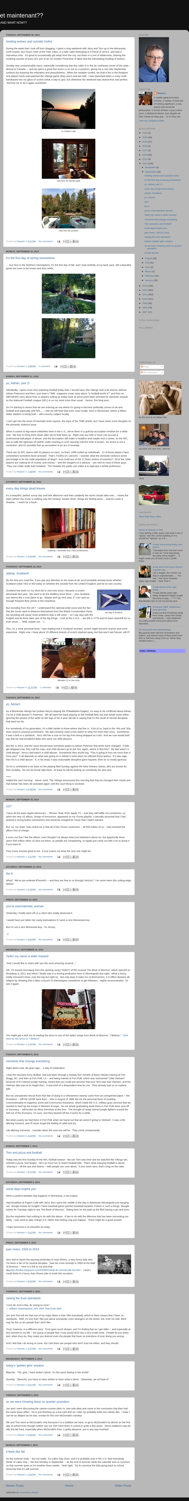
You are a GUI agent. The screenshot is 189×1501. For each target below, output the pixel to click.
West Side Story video (150, 516)
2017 (145, 150)
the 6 (9, 873)
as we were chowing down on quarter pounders (37, 1401)
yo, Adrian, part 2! (18, 383)
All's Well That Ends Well (47, 1308)
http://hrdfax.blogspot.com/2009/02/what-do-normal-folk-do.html (45, 1270)
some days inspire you (21, 1189)
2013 (145, 286)
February (150, 276)
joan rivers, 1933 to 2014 (22, 1249)
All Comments (149, 372)
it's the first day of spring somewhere (30, 258)
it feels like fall (15, 1451)
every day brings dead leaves (25, 488)
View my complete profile (151, 120)
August (149, 258)
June (148, 267)
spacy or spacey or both (151, 530)
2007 (145, 312)
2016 (145, 155)
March (148, 271)
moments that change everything (28, 1061)
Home (69, 1485)
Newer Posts (15, 1485)
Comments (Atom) (29, 1492)
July (147, 262)
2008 (145, 307)
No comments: (46, 241)
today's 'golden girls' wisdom (25, 1365)
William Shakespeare (20, 1308)
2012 (145, 290)
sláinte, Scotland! (17, 573)
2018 (145, 146)
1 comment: (45, 366)
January (149, 280)
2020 (145, 137)
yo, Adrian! (13, 704)
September (151, 172)
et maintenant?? (21, 15)
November (150, 167)
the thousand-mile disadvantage (155, 629)
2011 (145, 294)
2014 (145, 163)
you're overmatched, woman (25, 906)
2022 (145, 133)
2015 (145, 159)
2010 (145, 299)
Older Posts (123, 1485)
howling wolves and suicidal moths (29, 41)
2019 (145, 141)
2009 (145, 303)
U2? (9, 806)
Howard (161, 93)
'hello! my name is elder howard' (27, 956)
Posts (145, 367)
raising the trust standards (23, 1298)
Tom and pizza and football (24, 1152)
